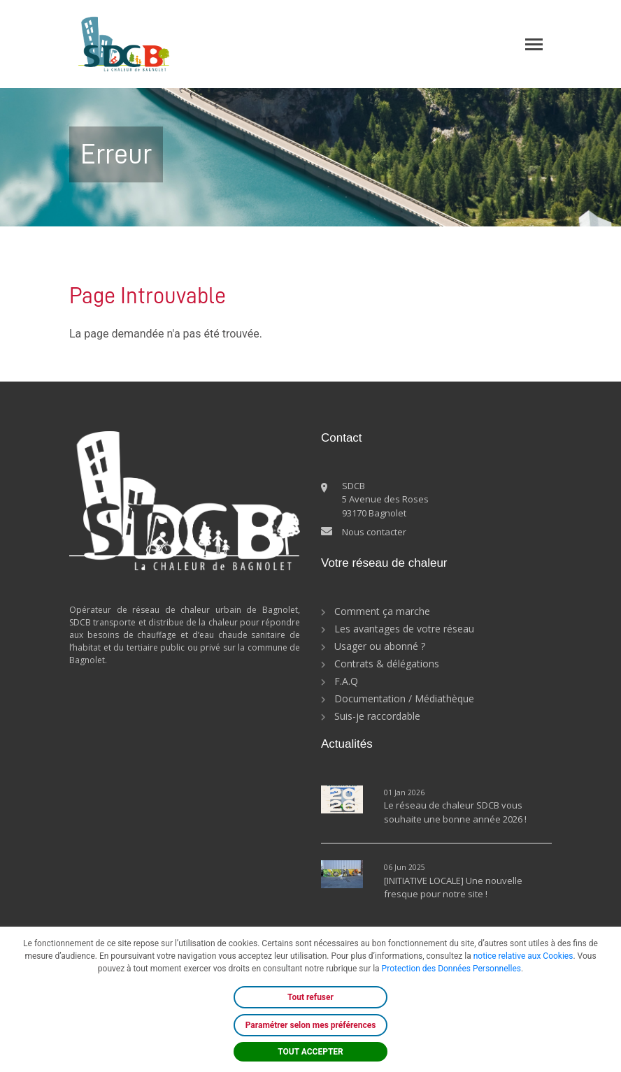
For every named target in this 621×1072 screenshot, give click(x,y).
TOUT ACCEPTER (310, 1052)
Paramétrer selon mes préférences (310, 1025)
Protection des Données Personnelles (451, 968)
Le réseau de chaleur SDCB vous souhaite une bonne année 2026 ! (455, 812)
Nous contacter (374, 532)
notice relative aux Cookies (523, 956)
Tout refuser (310, 997)
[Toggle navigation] (534, 44)
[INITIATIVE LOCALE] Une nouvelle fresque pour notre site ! (453, 887)
